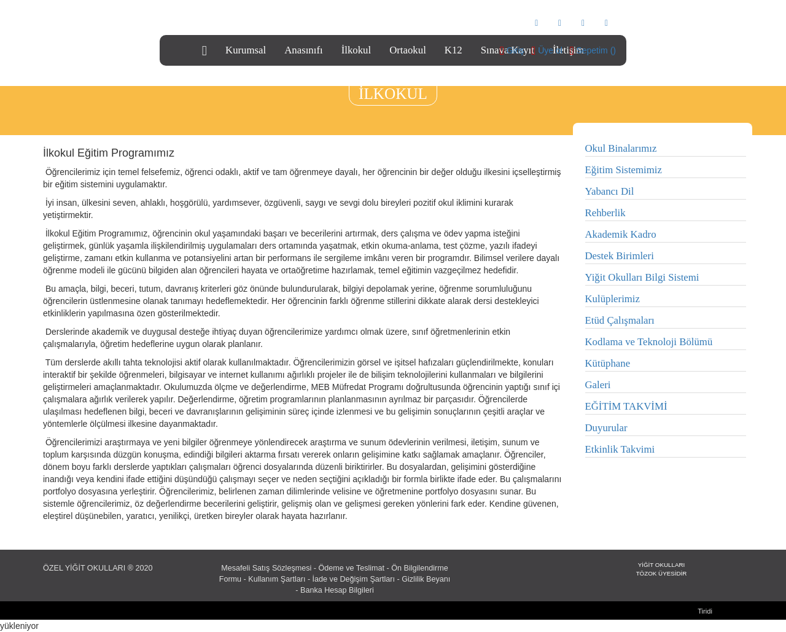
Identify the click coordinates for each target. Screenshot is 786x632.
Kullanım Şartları (276, 579)
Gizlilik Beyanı (426, 579)
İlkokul (356, 50)
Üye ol (550, 50)
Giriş (515, 50)
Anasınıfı (303, 50)
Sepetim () (596, 50)
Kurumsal (245, 50)
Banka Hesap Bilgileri (337, 590)
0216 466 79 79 (205, 22)
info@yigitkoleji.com (284, 22)
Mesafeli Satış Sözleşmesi (266, 568)
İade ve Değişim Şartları (354, 579)
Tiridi (705, 611)
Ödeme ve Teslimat (352, 568)
